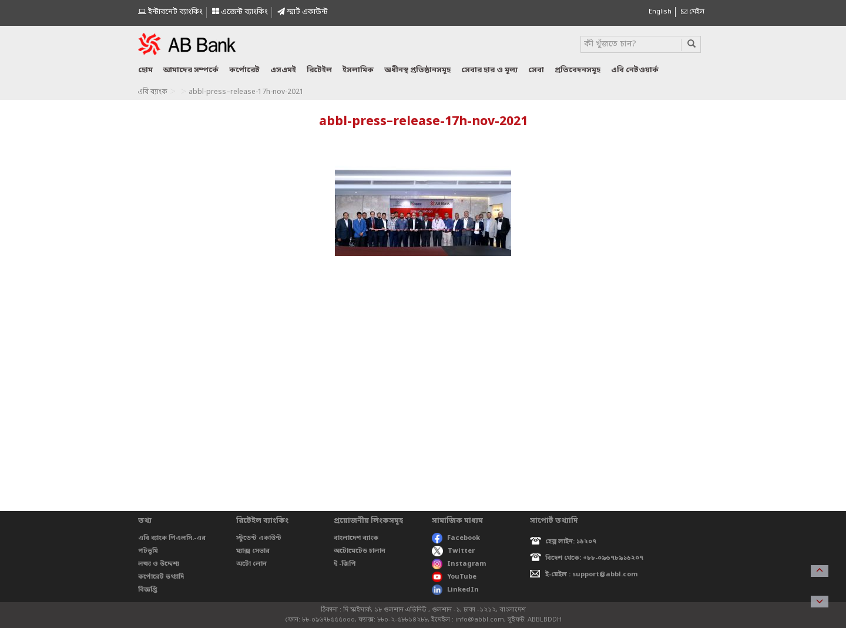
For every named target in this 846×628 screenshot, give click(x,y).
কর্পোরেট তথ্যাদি (161, 577)
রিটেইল (319, 70)
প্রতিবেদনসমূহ (577, 70)
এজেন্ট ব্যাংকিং (240, 12)
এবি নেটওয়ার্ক (635, 70)
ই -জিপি (345, 564)
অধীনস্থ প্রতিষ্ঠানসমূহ (417, 70)
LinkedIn (455, 590)
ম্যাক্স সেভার (253, 551)
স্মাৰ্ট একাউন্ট (302, 12)
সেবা (536, 70)
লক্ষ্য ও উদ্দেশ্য (158, 564)
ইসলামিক (358, 70)
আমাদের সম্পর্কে (191, 70)
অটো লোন (251, 564)
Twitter (453, 551)
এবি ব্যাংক (152, 92)
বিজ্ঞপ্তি (147, 590)
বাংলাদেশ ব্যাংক (356, 538)
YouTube (454, 577)
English (660, 12)
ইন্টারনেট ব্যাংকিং (170, 12)
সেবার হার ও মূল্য (489, 70)
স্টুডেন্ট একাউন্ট (258, 538)
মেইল (692, 12)
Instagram (459, 564)
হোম (145, 70)
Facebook (456, 538)
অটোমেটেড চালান (359, 551)
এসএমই (283, 70)
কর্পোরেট (244, 70)
